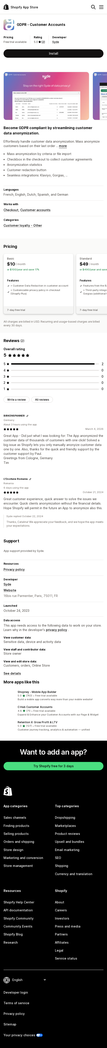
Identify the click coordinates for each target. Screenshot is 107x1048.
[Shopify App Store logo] (21, 7)
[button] (53, 696)
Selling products (16, 834)
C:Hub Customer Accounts (35, 707)
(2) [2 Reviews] (43, 42)
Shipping (61, 866)
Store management (18, 866)
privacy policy (56, 630)
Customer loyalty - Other (23, 225)
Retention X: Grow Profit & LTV (37, 722)
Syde (55, 42)
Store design (13, 850)
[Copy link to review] (27, 416)
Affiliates (62, 942)
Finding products (16, 826)
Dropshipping (65, 817)
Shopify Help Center (19, 902)
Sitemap (10, 1024)
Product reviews (67, 834)
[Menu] (101, 7)
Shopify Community (19, 918)
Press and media (67, 926)
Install (53, 53)
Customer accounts (35, 210)
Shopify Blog (13, 934)
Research (11, 942)
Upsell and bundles (69, 841)
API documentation (18, 910)
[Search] (93, 7)
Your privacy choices (19, 1035)
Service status (66, 958)
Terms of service (16, 1003)
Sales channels (15, 817)
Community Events (18, 926)
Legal (59, 950)
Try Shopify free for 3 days (53, 766)
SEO (58, 858)
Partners (61, 934)
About (59, 902)
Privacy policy (14, 569)
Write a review (16, 399)
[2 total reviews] (102, 364)
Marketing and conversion (23, 858)
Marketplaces (65, 826)
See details (12, 673)
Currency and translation (73, 874)
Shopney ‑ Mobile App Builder (37, 692)
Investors (62, 918)
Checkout (11, 210)
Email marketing (67, 850)
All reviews (42, 399)
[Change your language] (29, 980)
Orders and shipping (19, 841)
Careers (61, 910)
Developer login (16, 992)
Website (10, 590)
